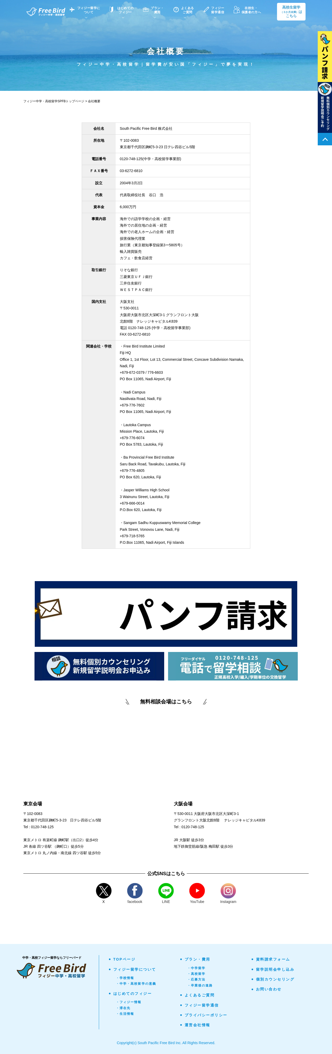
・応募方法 (196, 979)
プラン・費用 (197, 959)
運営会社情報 (197, 1025)
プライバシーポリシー (206, 1015)
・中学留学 (196, 968)
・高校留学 (196, 973)
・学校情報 (125, 978)
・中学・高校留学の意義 (136, 983)
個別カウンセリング (275, 979)
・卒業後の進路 (200, 985)
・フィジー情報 (129, 1002)
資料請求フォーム (273, 959)
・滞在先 (123, 1008)
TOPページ (124, 959)
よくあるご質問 (200, 995)
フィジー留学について (134, 969)
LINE (166, 893)
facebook (135, 893)
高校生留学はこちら (291, 11)
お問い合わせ (269, 989)
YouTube (197, 893)
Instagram (228, 893)
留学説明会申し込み (275, 969)
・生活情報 (125, 1013)
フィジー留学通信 (202, 1005)
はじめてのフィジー (132, 993)
